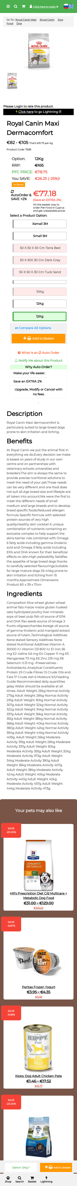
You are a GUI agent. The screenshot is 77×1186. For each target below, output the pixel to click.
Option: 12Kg (21, 1167)
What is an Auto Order (38, 353)
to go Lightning (38, 112)
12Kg (40, 304)
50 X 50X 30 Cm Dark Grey (40, 260)
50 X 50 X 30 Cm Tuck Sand (40, 272)
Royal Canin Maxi (25, 19)
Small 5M (40, 236)
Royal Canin (47, 19)
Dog (19, 23)
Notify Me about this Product (38, 360)
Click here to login (45, 6)
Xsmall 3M (40, 224)
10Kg (40, 292)
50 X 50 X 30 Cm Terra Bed (40, 248)
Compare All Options (33, 328)
